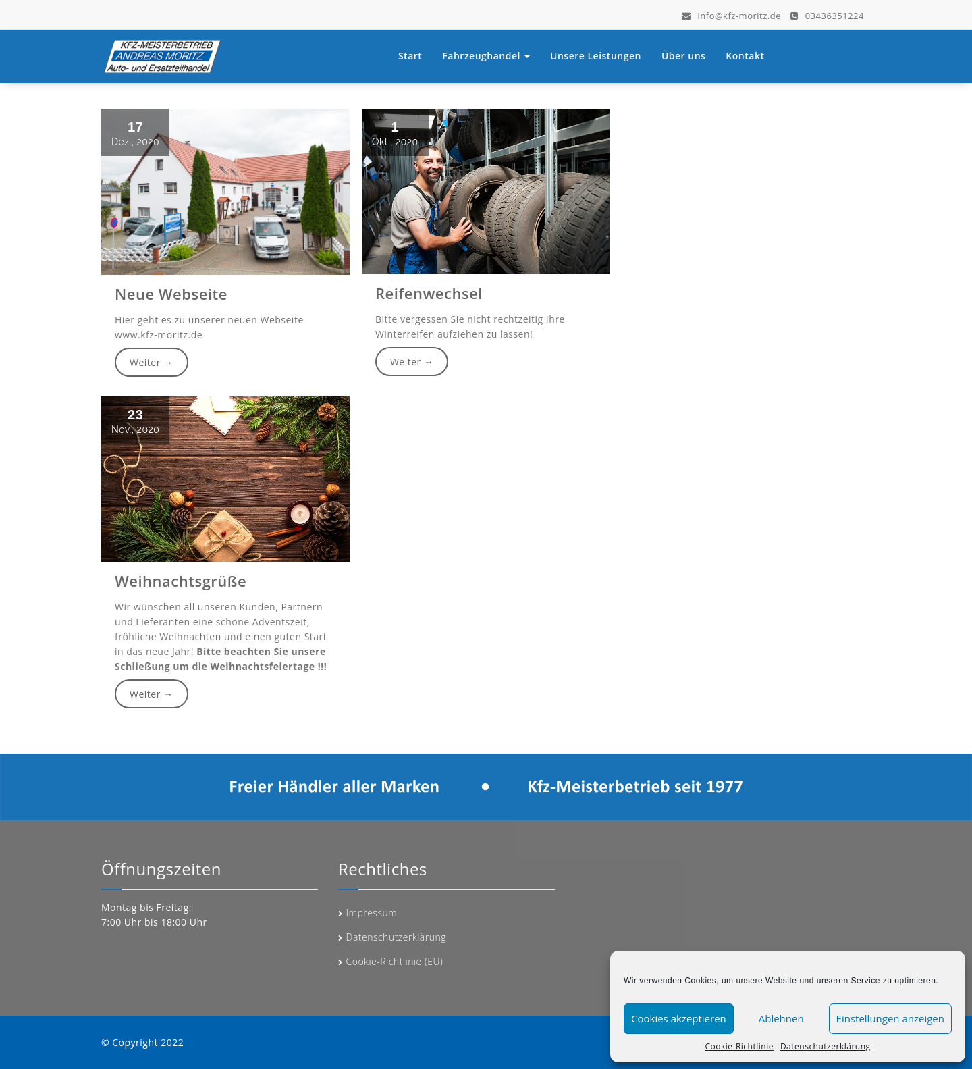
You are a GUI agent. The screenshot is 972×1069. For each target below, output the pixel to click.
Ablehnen (781, 1018)
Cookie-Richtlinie (739, 1046)
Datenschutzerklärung (825, 1046)
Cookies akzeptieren (678, 1018)
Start (410, 55)
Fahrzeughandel (486, 55)
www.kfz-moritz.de (157, 335)
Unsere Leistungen (595, 55)
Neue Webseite (170, 294)
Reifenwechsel (428, 294)
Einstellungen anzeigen (890, 1018)
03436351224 (827, 13)
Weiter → (150, 363)
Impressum (372, 912)
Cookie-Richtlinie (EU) (394, 961)
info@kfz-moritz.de (731, 13)
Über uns (683, 55)
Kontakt (745, 55)
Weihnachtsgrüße (179, 581)
